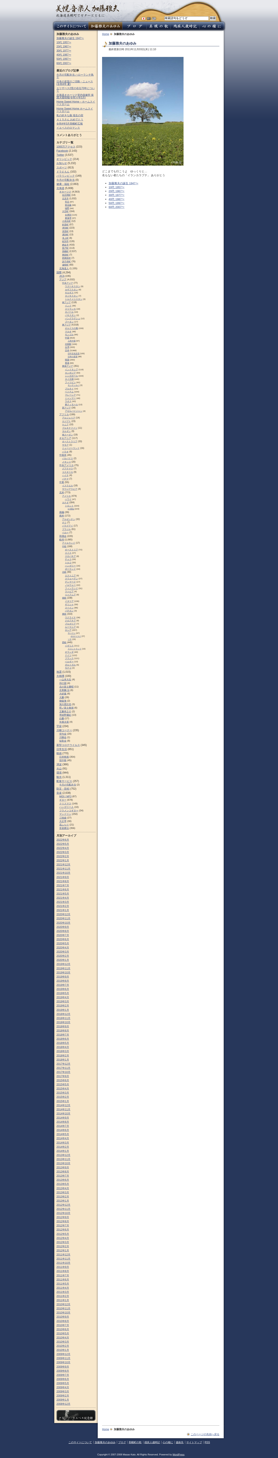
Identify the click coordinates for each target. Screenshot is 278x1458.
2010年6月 (62, 1329)
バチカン (69, 610)
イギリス (69, 645)
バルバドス (67, 458)
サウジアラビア (69, 489)
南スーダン (67, 434)
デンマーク (70, 582)
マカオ (68, 331)
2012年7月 (62, 1225)
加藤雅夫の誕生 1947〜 (123, 183)
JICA (62, 276)
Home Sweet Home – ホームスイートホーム (75, 103)
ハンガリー (70, 566)
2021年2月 (62, 906)
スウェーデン (71, 578)
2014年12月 (63, 1105)
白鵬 (61, 718)
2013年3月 (62, 1192)
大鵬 (61, 697)
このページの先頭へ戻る (205, 1434)
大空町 (65, 211)
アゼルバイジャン (73, 411)
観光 (59, 777)
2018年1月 (62, 1059)
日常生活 (61, 749)
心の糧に (168, 1442)
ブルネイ (69, 388)
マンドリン (65, 814)
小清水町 (66, 221)
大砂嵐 (62, 693)
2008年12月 (63, 1403)
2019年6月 (62, 989)
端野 (67, 208)
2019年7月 (62, 984)
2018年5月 (62, 1043)
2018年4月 (62, 1047)
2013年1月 (62, 1200)
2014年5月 (62, 1134)
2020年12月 (63, 914)
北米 (61, 492)
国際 (59, 272)
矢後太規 (64, 722)
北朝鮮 (68, 344)
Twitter (60, 154)
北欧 (64, 572)
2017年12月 (63, 1063)
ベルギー (69, 661)
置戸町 (65, 248)
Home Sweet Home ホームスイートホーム (74, 110)
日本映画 (64, 757)
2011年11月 (63, 1258)
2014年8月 (62, 1121)
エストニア (70, 575)
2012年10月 (63, 1213)
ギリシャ (69, 604)
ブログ (122, 1442)
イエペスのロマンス (68, 127)
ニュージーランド (70, 448)
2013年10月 (63, 1163)
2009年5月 (62, 1383)
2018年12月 (63, 1014)
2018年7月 (62, 1034)
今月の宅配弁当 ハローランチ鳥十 (75, 76)
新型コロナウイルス (68, 745)
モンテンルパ (73, 385)
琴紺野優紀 (65, 715)
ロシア (68, 630)
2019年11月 (63, 968)
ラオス (68, 401)
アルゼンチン (68, 519)
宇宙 (59, 726)
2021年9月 (62, 877)
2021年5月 (62, 893)
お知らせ (61, 163)
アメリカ (66, 496)
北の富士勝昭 (66, 686)
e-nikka (71, 509)
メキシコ (66, 462)
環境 (59, 772)
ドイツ (68, 655)
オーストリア (71, 549)
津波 (59, 764)
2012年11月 (63, 1209)
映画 (59, 753)
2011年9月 (62, 1267)
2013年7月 (62, 1175)
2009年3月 (62, 1391)
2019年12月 (63, 964)
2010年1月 (62, 1350)
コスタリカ (67, 472)
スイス (68, 553)
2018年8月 (62, 1030)
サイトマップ (194, 1442)
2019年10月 (63, 972)
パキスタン (70, 315)
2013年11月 (63, 1159)
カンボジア (70, 373)
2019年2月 (62, 1005)
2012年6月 (62, 1229)
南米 (61, 515)
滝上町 (65, 238)
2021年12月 (63, 864)
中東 (61, 482)
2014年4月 (62, 1138)
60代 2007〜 (116, 207)
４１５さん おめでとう (69, 119)
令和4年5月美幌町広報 (69, 123)
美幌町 (65, 251)
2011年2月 (62, 1296)
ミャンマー (70, 398)
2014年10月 (63, 1113)
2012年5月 (62, 1233)
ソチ (70, 639)
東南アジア (67, 366)
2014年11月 (63, 1109)
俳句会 (62, 733)
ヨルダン (66, 431)
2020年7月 (62, 935)
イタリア (69, 601)
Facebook (62, 150)
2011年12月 (63, 1254)
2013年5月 (62, 1184)
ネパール (69, 312)
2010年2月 (62, 1345)
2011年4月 (62, 1287)
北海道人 (64, 268)
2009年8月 (62, 1370)
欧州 (61, 539)
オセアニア (65, 438)
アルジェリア (68, 418)
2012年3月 (62, 1242)
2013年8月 (62, 1171)
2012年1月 (62, 1250)
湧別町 (65, 234)
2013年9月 (62, 1167)
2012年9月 (62, 1217)
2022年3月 (62, 852)
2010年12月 (63, 1304)
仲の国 (62, 683)
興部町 (65, 255)
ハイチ (65, 475)
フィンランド (71, 588)
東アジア (66, 325)
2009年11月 (63, 1358)
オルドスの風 (71, 328)
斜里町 (65, 224)
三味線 (62, 817)
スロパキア (70, 556)
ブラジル (66, 529)
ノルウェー (70, 585)
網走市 (65, 245)
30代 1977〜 (116, 195)
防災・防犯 (63, 788)
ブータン (69, 321)
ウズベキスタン (72, 286)
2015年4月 (62, 1088)
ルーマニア (70, 627)
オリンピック (64, 159)
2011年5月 (62, 1283)
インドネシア (71, 369)
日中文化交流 (73, 353)
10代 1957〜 (116, 187)
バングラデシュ (72, 318)
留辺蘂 (68, 205)
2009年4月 (62, 1387)
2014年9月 (62, 1117)
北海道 (60, 188)
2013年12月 (63, 1155)
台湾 (67, 347)
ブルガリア (70, 624)
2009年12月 (63, 1354)
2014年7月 (62, 1126)
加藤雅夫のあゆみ (105, 1442)
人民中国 (72, 341)
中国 (67, 338)
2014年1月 (62, 1150)
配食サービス (64, 781)
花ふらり (64, 824)
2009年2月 (62, 1395)
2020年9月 (62, 926)
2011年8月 (62, 1271)
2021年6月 (62, 889)
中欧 (64, 546)
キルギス (69, 292)
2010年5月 (62, 1333)
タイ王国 (69, 379)
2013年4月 (62, 1188)
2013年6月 (62, 1179)
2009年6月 (62, 1379)
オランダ (69, 652)
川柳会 (62, 737)
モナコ (68, 668)
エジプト (66, 421)
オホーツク (65, 191)
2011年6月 (62, 1279)
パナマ (65, 479)
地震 (59, 671)
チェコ (68, 559)
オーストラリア (69, 441)
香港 (67, 363)
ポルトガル (70, 665)
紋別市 (65, 241)
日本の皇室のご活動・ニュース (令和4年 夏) (74, 83)
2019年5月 (62, 993)
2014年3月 (62, 1142)
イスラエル (67, 485)
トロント (69, 506)
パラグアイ (67, 526)
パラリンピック (65, 175)
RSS (207, 1442)
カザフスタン (71, 289)
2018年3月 (62, 1051)
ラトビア (69, 591)
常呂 (67, 202)
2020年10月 (63, 922)
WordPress (178, 1454)
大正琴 (62, 821)
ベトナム (69, 391)
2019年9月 (62, 976)
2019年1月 (62, 1009)
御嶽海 (62, 700)
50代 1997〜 (116, 203)
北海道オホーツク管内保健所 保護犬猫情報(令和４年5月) (75, 96)
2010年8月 (62, 1321)
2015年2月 (62, 1096)
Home (105, 34)
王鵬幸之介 (65, 711)
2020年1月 (62, 959)
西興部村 (66, 258)
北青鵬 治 (64, 690)
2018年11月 (63, 1018)
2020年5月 (62, 943)
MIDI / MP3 (65, 796)
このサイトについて (80, 1442)
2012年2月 (62, 1246)
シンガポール (71, 376)
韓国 (67, 360)
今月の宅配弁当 (65, 179)
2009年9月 (62, 1366)
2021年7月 (62, 885)
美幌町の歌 (135, 1442)
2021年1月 (62, 910)
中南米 (62, 455)
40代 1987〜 (116, 199)
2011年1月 (62, 1300)
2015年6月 (62, 1080)
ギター (62, 800)
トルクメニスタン (73, 299)
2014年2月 (62, 1146)
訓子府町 (66, 261)
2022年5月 (62, 843)
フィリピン (70, 382)
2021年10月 (63, 872)
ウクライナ (70, 617)
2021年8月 (62, 881)
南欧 (64, 598)
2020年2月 (62, 955)
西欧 (64, 642)
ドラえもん (63, 171)
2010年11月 (63, 1308)
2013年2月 (62, 1196)
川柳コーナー (64, 730)
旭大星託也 (65, 704)
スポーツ (61, 167)
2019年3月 (62, 1001)
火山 (59, 768)
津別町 (65, 228)
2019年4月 (62, 997)
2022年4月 (62, 848)
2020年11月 (63, 918)
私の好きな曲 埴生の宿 (69, 115)
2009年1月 (62, 1399)
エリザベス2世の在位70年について (75, 89)
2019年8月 (62, 980)
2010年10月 (63, 1312)
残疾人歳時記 (152, 1442)
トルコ (68, 562)
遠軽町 (65, 265)
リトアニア (70, 594)
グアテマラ (67, 468)
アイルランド (68, 543)
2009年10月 (63, 1362)
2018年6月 (62, 1038)
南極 (61, 512)
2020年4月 (62, 947)
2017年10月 (63, 1072)
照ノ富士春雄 (66, 707)
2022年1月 (62, 860)
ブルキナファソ (69, 428)
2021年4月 (62, 897)
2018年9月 (62, 1026)
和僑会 (62, 536)
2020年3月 (62, 951)
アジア (62, 279)
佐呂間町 (66, 195)
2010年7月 (62, 1325)
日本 (67, 350)
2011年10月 (63, 1262)
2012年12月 (63, 1204)
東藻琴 (68, 218)
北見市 (65, 198)
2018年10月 (63, 1022)
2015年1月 (62, 1101)
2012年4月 (62, 1238)
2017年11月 (63, 1067)
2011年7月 (62, 1275)
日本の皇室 (73, 356)
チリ (64, 522)
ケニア (65, 424)
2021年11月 (63, 868)
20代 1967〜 (116, 191)
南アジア (66, 302)
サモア (65, 445)
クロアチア (70, 620)
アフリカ (64, 414)
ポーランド (70, 569)
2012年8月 (62, 1221)
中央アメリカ (66, 465)
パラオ (65, 451)
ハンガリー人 (66, 807)
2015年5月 (62, 1084)
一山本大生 (65, 679)
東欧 (64, 614)
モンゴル (69, 334)
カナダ (65, 502)
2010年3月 (62, 1341)
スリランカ (70, 309)
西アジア (66, 408)
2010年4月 (62, 1337)
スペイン (69, 607)
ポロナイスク (76, 636)
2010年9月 (62, 1316)
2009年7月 (62, 1375)
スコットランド (74, 649)
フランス (69, 658)
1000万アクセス (65, 146)
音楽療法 (64, 828)
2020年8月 (62, 931)
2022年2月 (62, 856)
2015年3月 (62, 1092)
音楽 (59, 792)
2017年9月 (62, 1076)
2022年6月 (62, 839)
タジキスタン (71, 296)
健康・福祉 (63, 184)
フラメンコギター (68, 810)
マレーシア (70, 395)
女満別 (68, 215)
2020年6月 (62, 939)
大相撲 (60, 676)
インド (68, 305)
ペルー (65, 532)
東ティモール (71, 404)
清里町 (65, 231)
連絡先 (180, 1442)
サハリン (72, 633)
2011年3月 (62, 1292)
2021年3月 (62, 901)
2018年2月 (62, 1055)
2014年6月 (62, 1130)
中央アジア (67, 283)
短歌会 (62, 740)
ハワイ (68, 499)
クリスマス (65, 803)
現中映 (62, 760)
